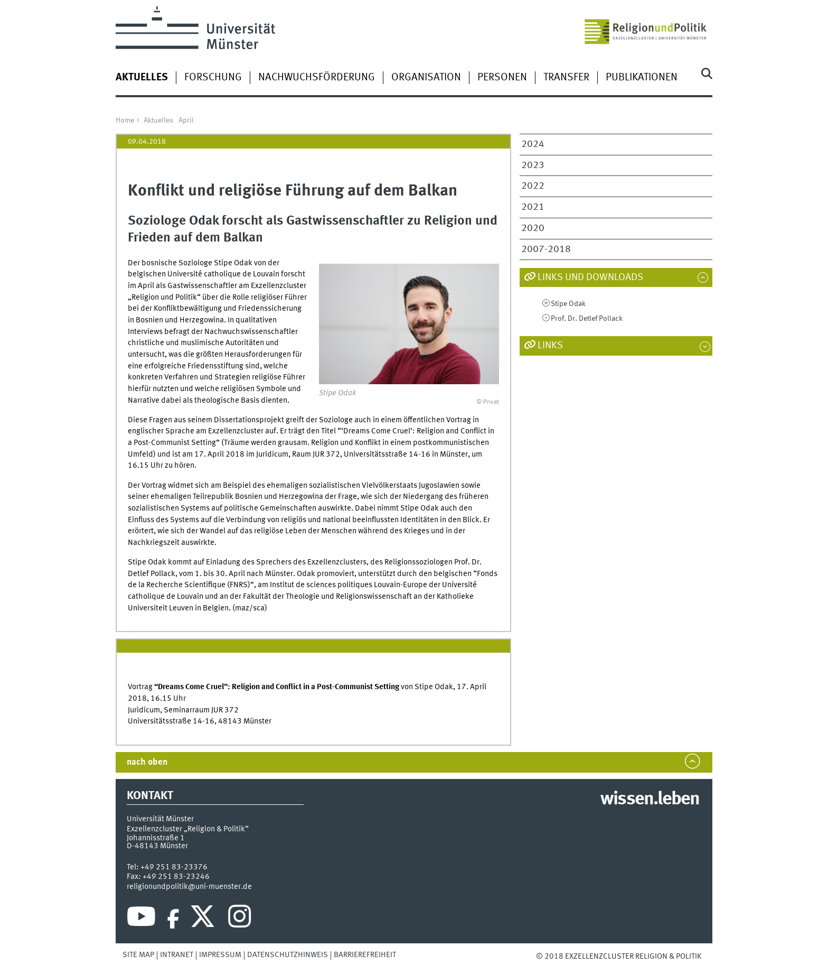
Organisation (426, 77)
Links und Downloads (590, 277)
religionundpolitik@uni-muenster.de (189, 887)
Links (550, 345)
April (186, 120)
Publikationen (642, 77)
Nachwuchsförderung (316, 77)
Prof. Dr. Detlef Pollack (587, 318)
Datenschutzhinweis (287, 955)
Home (125, 120)
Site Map (138, 955)
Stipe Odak (568, 304)
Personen (502, 77)
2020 (532, 228)
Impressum (220, 955)
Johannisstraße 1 (156, 838)
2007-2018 (546, 249)
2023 (532, 165)
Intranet (176, 955)
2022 (532, 186)
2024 (532, 144)
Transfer (566, 77)
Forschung (213, 77)
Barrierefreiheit (365, 955)
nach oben (147, 762)
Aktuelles (158, 120)
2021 (532, 207)
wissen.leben (649, 799)
